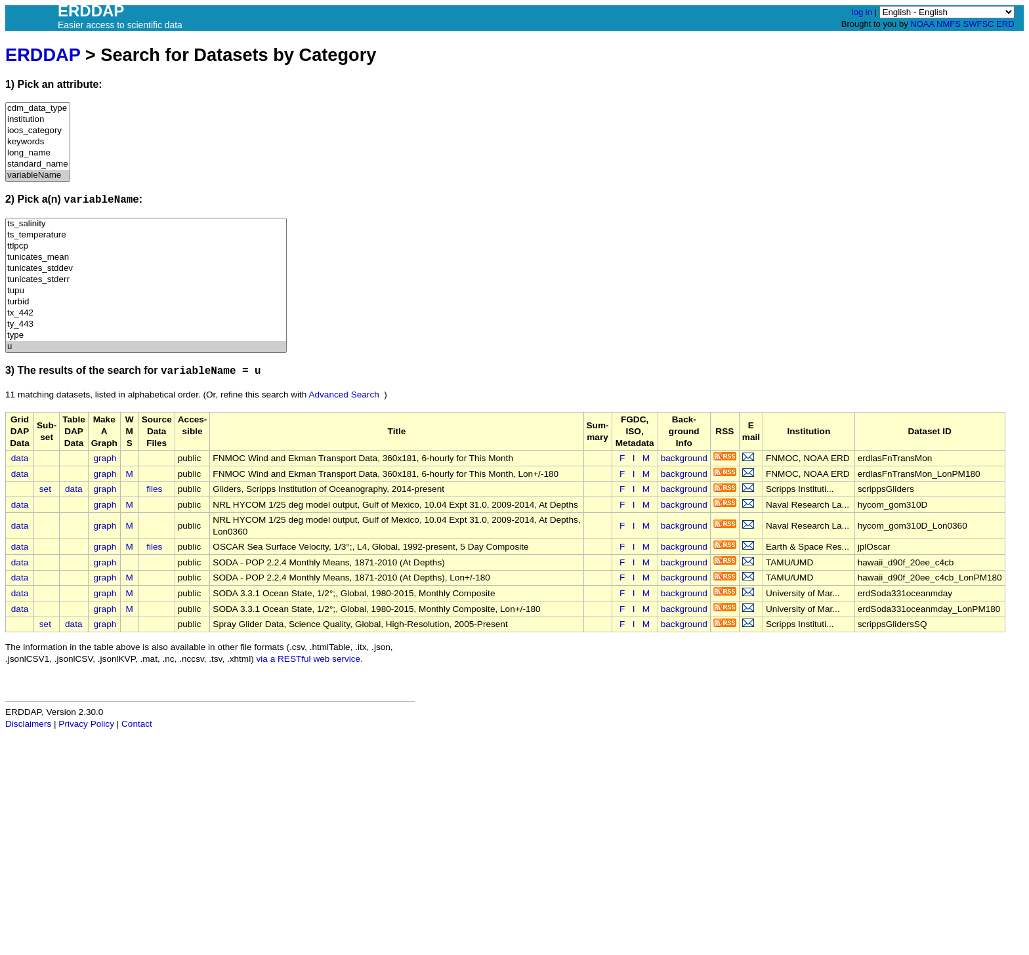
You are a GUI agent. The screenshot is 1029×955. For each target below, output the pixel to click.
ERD (1005, 24)
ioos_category (38, 130)
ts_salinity (146, 224)
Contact (136, 724)
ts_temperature (146, 235)
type (146, 335)
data (19, 458)
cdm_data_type (38, 108)
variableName (38, 175)
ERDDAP (42, 55)
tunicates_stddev (146, 268)
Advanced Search (343, 394)
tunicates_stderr (146, 279)
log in (862, 12)
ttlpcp (146, 246)
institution (38, 119)
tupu (146, 290)
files (154, 489)
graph (105, 458)
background (684, 458)
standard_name (38, 164)
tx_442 (146, 313)
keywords (38, 142)
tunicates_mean (146, 257)
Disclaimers (28, 724)
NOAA (922, 24)
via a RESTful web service (309, 659)
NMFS (948, 24)
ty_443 (146, 324)
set (45, 489)
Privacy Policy (86, 724)
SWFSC (978, 24)
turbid (146, 302)
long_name (38, 153)
